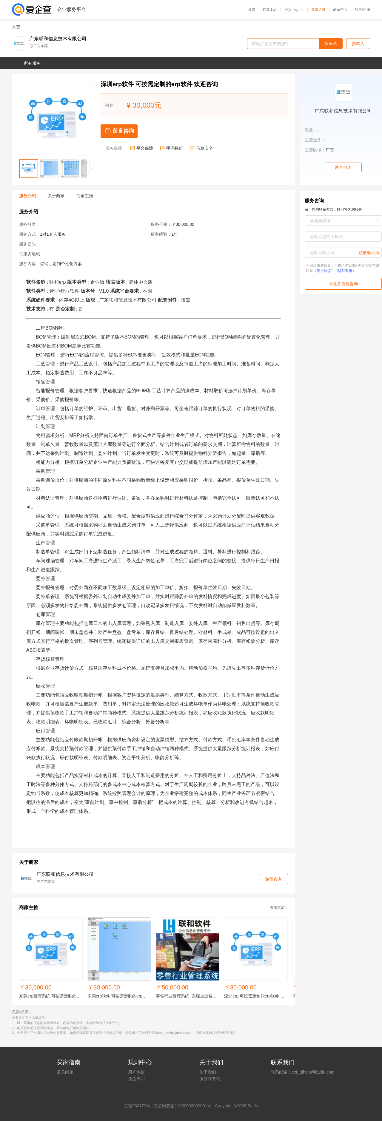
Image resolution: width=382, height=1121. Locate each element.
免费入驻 (318, 9)
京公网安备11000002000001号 (182, 1105)
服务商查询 (209, 1078)
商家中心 (340, 9)
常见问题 (65, 1072)
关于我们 (207, 1072)
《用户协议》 (324, 271)
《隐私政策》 (345, 271)
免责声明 (136, 1078)
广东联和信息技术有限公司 (58, 38)
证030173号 (139, 1105)
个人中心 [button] (294, 10)
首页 (251, 10)
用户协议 (136, 1072)
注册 (366, 9)
